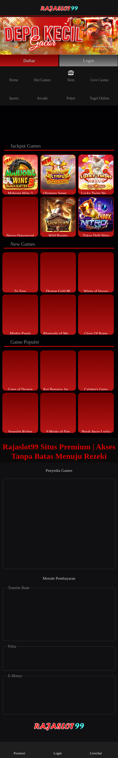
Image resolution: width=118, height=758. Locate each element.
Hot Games (42, 76)
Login (88, 60)
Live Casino (99, 76)
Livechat (96, 749)
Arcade (42, 94)
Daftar (29, 60)
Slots (71, 76)
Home (14, 76)
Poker (71, 94)
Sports (14, 94)
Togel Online (99, 94)
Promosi (19, 749)
